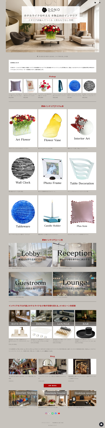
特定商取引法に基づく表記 (57, 422)
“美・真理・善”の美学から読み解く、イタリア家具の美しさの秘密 (52, 56)
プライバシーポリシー (46, 422)
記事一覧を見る (52, 385)
